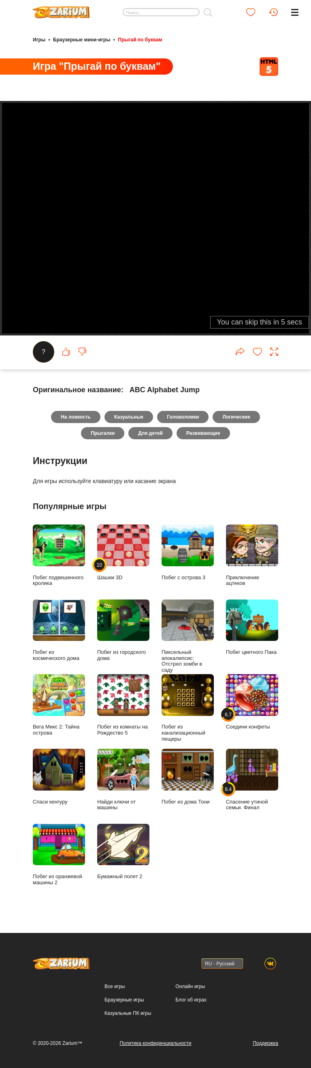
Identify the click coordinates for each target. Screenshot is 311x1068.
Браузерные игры (124, 1000)
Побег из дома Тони (188, 776)
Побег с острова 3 (188, 552)
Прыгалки (103, 433)
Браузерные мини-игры (81, 40)
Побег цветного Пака (252, 627)
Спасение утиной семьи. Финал (252, 779)
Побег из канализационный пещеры (188, 708)
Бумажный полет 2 (123, 851)
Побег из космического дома (59, 630)
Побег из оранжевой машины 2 (59, 854)
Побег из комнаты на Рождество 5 (123, 705)
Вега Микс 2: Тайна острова (59, 705)
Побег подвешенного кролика (59, 555)
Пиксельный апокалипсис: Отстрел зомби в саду (188, 636)
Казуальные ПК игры (127, 1013)
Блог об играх (191, 1000)
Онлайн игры (190, 986)
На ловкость (76, 417)
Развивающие (203, 433)
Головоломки (183, 417)
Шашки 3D (123, 552)
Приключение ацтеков (252, 555)
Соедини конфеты (252, 702)
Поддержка (265, 1043)
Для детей (150, 433)
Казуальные (128, 417)
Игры (39, 40)
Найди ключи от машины (123, 779)
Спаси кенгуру (59, 776)
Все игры (114, 986)
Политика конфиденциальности (155, 1043)
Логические (236, 417)
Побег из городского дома (123, 630)
